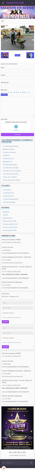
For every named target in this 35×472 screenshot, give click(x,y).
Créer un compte (6, 317)
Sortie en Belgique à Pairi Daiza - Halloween (16, 257)
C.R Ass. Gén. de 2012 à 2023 (11, 180)
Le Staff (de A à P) (8, 193)
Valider (5, 322)
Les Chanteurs (7, 190)
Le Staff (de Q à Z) (8, 196)
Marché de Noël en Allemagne (12, 282)
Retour (17, 55)
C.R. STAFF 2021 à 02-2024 (11, 168)
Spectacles (6, 212)
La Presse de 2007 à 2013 (10, 224)
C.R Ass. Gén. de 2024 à (10, 177)
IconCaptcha (15, 130)
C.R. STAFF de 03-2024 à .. (10, 164)
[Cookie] (4, 468)
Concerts (5, 215)
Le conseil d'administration (10, 146)
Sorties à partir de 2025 (10, 230)
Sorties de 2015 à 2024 (9, 221)
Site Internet (4, 82)
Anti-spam (4, 119)
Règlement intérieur (9, 149)
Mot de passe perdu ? (16, 317)
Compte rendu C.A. (8, 158)
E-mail (3, 75)
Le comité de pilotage (9, 202)
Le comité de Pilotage (9, 152)
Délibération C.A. (8, 161)
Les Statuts (6, 155)
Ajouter (17, 134)
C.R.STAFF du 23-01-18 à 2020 (12, 171)
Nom (2, 67)
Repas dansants (7, 218)
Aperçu (4, 94)
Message (4, 90)
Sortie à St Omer (7, 247)
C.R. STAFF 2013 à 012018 (10, 174)
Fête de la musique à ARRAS (11, 239)
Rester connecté (8, 313)
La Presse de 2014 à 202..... (11, 227)
